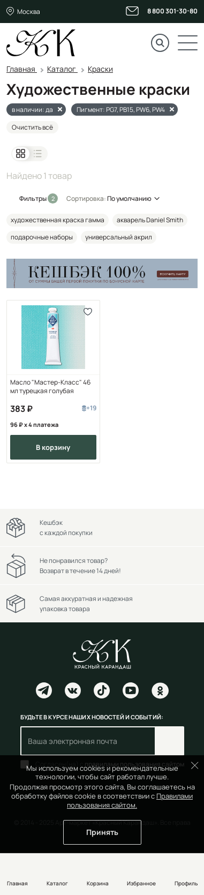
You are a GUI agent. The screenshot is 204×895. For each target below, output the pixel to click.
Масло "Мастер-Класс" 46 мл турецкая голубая (50, 386)
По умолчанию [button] (129, 198)
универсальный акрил (118, 237)
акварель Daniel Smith (150, 219)
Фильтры (33, 198)
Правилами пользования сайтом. (130, 800)
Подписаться (169, 741)
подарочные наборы (42, 237)
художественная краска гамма (57, 219)
